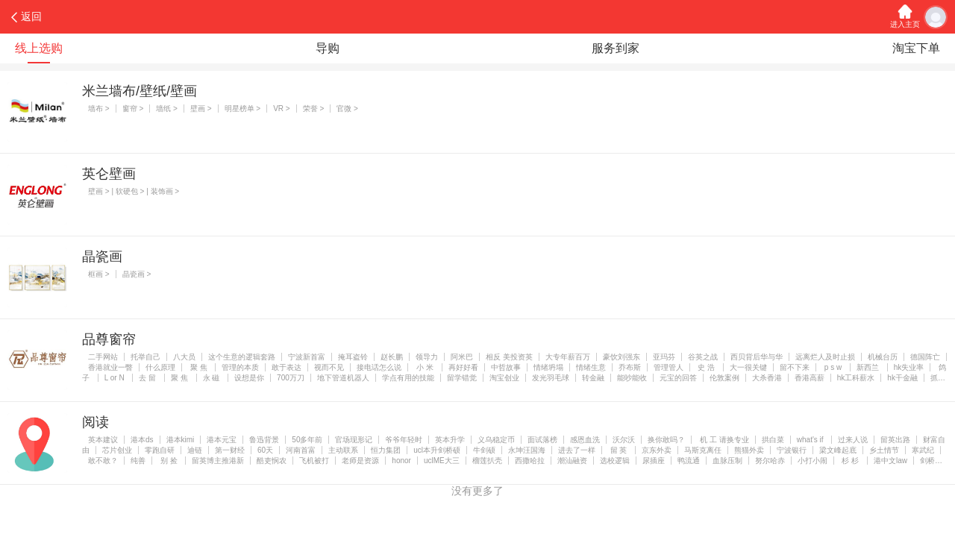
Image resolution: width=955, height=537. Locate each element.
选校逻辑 (615, 460)
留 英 (618, 450)
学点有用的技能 (408, 378)
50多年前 (307, 440)
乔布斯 (630, 367)
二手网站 (103, 357)
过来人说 (853, 440)
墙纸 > (167, 108)
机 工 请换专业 (723, 440)
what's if (811, 440)
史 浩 (706, 367)
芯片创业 (117, 450)
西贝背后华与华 (756, 357)
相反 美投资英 (509, 357)
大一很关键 (748, 367)
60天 (265, 450)
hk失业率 (909, 367)
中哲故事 (506, 367)
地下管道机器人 (343, 378)
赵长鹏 (392, 357)
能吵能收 (632, 378)
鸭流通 (688, 460)
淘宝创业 (504, 378)
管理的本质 (240, 367)
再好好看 (463, 367)
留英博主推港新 (218, 460)
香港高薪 (809, 378)
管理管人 (668, 367)
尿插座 (653, 460)
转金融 (593, 378)
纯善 (138, 460)
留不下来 (795, 367)
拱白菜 (773, 440)
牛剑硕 (484, 450)
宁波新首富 (306, 357)
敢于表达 (286, 367)
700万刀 (290, 378)
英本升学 (450, 440)
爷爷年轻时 (403, 440)
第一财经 (230, 450)
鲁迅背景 (264, 440)
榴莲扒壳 (487, 460)
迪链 (194, 450)
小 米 (424, 367)
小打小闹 (812, 460)
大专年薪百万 (567, 357)
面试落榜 (542, 440)
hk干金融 (902, 378)
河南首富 (301, 450)
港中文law (890, 460)
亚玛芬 (664, 357)
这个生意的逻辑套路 (241, 357)
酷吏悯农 (271, 460)
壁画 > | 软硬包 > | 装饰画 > (133, 191)
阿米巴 (462, 357)
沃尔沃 (624, 440)
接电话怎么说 (379, 367)
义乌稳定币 (496, 440)
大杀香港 (767, 378)
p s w (833, 367)
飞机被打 (314, 460)
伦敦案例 (724, 378)
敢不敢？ (103, 460)
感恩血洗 (585, 440)
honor (401, 460)
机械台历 (883, 357)
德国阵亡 (925, 357)
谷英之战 (703, 357)
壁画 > (201, 108)
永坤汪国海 (526, 450)
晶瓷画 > (136, 274)
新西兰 (869, 367)
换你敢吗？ (666, 440)
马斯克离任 (702, 450)
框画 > (99, 274)
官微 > (347, 108)
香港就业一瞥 (110, 367)
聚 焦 (198, 367)
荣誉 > (314, 108)
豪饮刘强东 (621, 357)
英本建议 (103, 440)
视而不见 (329, 367)
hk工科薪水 (856, 378)
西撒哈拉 (530, 460)
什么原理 (160, 367)
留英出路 (895, 440)
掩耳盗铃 (353, 357)
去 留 (148, 378)
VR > (281, 108)
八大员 (184, 357)
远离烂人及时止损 (825, 357)
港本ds (142, 440)
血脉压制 (727, 460)
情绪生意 (591, 367)
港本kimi (180, 440)
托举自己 (145, 357)
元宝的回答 (678, 378)
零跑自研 (160, 450)
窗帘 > (133, 108)
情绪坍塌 (548, 367)
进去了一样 (576, 450)
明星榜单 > (243, 108)
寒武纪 (923, 450)
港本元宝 (222, 440)
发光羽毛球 (550, 378)
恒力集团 (386, 450)
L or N (115, 378)
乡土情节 (884, 450)
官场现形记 (353, 440)
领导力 (427, 357)
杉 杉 (850, 460)
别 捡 (168, 460)
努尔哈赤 (770, 460)
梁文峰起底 (838, 450)
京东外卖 (656, 450)
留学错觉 (462, 378)
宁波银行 (792, 450)
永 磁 (212, 378)
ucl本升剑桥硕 (436, 450)
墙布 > (99, 108)
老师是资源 (360, 460)
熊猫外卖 (749, 450)
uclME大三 (442, 460)
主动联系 (343, 450)
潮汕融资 (572, 460)
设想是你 (249, 378)
